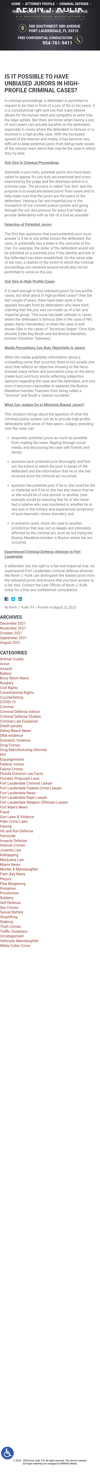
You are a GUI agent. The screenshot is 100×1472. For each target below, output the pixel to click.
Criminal (7, 707)
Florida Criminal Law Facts (21, 773)
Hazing (5, 826)
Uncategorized (12, 936)
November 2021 (13, 628)
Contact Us (77, 12)
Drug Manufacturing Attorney (23, 750)
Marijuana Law (12, 860)
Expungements (12, 759)
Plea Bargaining (12, 884)
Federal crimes (12, 764)
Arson (5, 664)
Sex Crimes (9, 907)
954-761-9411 (57, 43)
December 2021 (13, 623)
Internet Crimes (12, 845)
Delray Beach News (15, 731)
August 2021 (10, 642)
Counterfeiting (11, 697)
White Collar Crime (15, 946)
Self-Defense (10, 903)
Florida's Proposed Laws (20, 778)
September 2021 (13, 638)
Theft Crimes (10, 926)
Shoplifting (9, 917)
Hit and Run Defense (16, 831)
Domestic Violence (15, 740)
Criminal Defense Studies (20, 716)
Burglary (7, 683)
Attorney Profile (40, 4)
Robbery (7, 898)
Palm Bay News (12, 874)
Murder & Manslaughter (19, 869)
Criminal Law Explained (19, 721)
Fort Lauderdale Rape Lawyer (23, 797)
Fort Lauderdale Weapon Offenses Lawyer (34, 802)
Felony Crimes (11, 769)
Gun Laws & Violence (17, 817)
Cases (46, 12)
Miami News (10, 864)
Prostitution (9, 893)
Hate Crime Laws (14, 821)
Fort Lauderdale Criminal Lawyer (26, 783)
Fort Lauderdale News (18, 793)
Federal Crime (24, 12)
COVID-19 (8, 702)
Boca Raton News (14, 678)
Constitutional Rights (17, 692)
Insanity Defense (13, 841)
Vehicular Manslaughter (19, 941)
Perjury (5, 879)
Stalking (6, 922)
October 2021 (11, 633)
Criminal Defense (74, 4)
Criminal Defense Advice (20, 711)
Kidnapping (9, 855)
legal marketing (35, 1463)
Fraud (4, 812)
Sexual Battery (11, 912)
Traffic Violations (13, 931)
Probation (8, 888)
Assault (6, 669)
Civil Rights (9, 688)
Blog (60, 12)
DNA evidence (11, 735)
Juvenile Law (10, 850)
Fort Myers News (14, 807)
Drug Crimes (10, 745)
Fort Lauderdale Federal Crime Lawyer (31, 788)
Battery (6, 673)
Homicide (8, 836)
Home (16, 4)
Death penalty (11, 726)
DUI (3, 754)
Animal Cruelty (12, 659)
